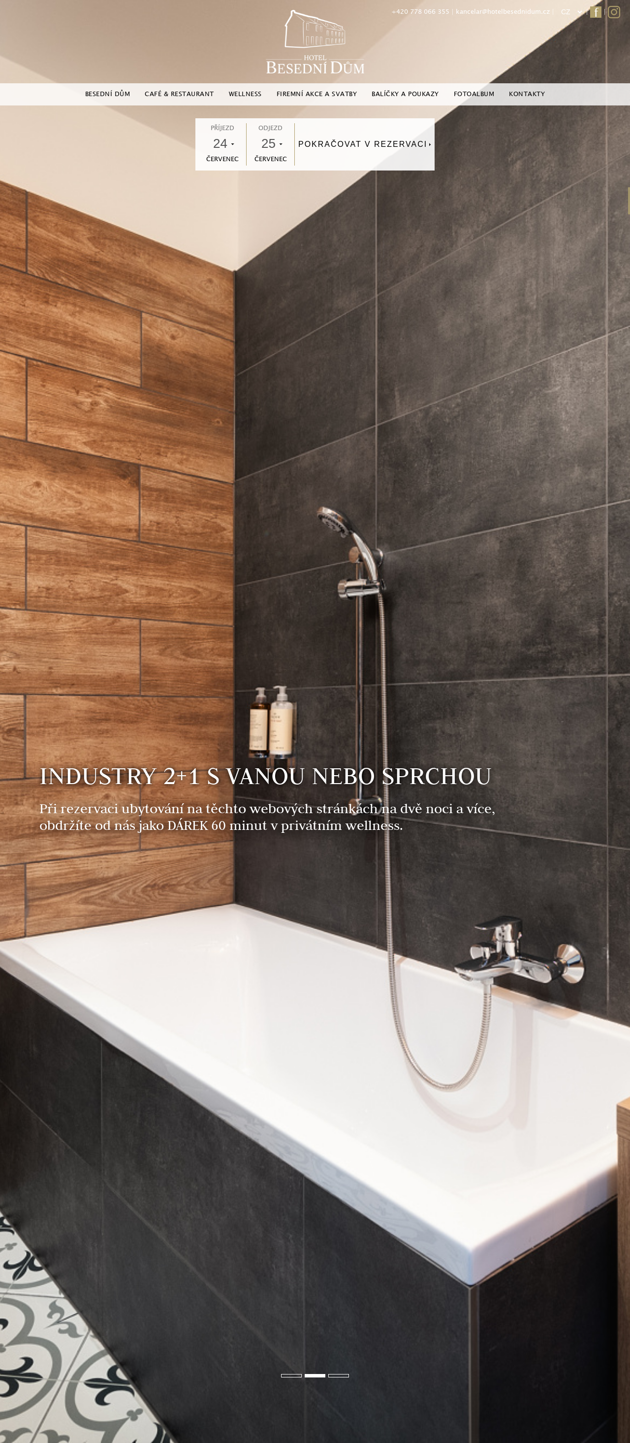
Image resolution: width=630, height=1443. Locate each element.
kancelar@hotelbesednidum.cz (503, 12)
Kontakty (527, 94)
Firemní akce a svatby (317, 94)
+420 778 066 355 (420, 12)
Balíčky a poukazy (405, 94)
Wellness (245, 94)
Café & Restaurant (179, 94)
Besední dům (107, 94)
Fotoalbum (474, 94)
